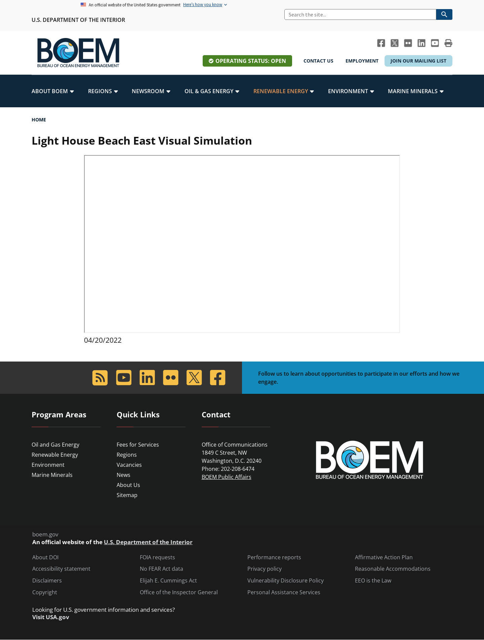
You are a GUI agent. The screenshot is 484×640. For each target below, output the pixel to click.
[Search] (360, 14)
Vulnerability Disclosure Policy (285, 580)
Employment (362, 61)
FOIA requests (157, 557)
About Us (128, 485)
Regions (127, 454)
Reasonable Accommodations (393, 568)
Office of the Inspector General (179, 592)
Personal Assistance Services (283, 592)
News (123, 475)
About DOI (45, 557)
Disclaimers (47, 580)
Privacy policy (264, 568)
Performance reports (274, 557)
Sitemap (127, 495)
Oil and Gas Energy (55, 444)
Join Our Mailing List (418, 61)
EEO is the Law (373, 580)
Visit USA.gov (50, 617)
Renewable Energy (55, 454)
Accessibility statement (61, 568)
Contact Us (318, 61)
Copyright (44, 592)
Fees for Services (138, 444)
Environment (48, 464)
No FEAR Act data (161, 568)
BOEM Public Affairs (226, 477)
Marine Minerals (52, 475)
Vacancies (129, 464)
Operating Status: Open (250, 61)
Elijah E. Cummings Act (168, 580)
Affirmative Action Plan (384, 557)
